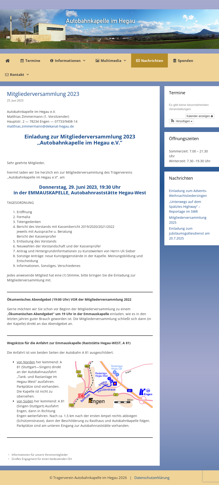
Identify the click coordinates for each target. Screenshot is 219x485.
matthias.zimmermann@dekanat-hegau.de (40, 126)
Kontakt (19, 74)
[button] (181, 121)
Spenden (183, 60)
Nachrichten (149, 60)
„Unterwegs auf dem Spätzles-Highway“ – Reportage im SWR (185, 206)
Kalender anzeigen (200, 116)
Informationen (70, 60)
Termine (30, 60)
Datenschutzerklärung (151, 477)
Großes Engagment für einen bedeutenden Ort (42, 459)
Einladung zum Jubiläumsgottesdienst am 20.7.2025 (189, 233)
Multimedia (113, 60)
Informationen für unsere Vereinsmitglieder (40, 454)
